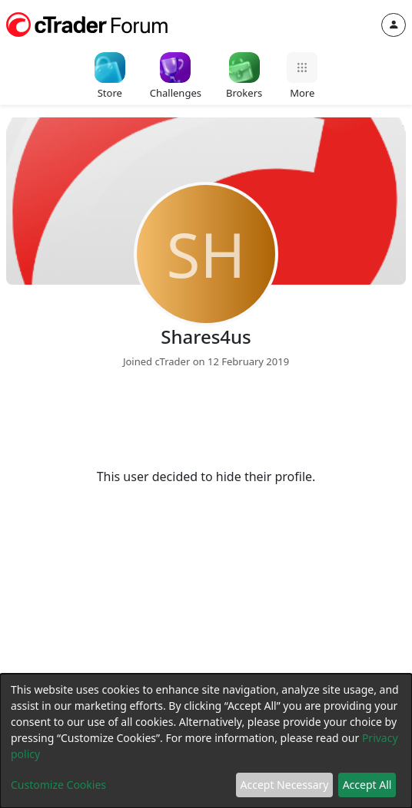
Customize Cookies (58, 784)
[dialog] (206, 741)
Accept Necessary (285, 784)
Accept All (367, 784)
